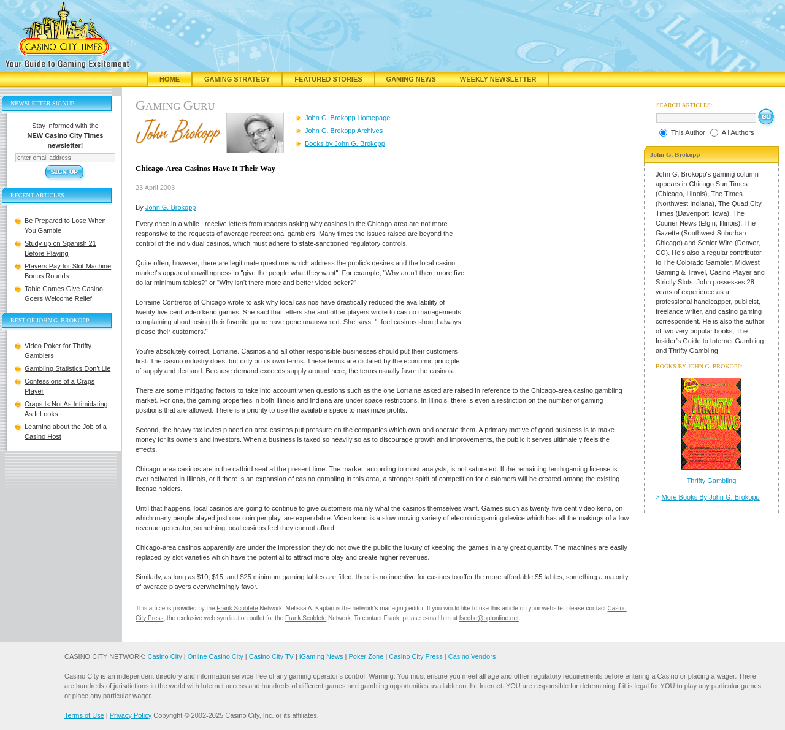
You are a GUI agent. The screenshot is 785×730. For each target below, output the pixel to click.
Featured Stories (328, 79)
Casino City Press (415, 656)
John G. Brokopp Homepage (347, 117)
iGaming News (321, 656)
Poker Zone (365, 656)
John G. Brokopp (170, 207)
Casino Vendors (472, 656)
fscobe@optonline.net (489, 618)
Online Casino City (215, 656)
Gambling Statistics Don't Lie (67, 368)
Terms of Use (84, 715)
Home (169, 79)
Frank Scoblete (237, 608)
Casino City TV (271, 656)
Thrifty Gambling (712, 480)
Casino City (164, 656)
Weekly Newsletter (498, 79)
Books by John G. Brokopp (345, 143)
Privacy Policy (130, 715)
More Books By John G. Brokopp (711, 497)
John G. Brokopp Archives (344, 130)
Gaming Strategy (237, 79)
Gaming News (411, 79)
